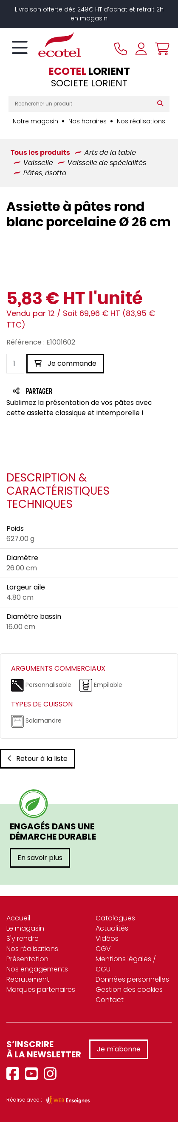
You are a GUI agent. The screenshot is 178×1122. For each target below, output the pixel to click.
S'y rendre (22, 938)
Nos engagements (37, 969)
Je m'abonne (119, 1049)
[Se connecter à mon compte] (141, 49)
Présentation (27, 959)
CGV (103, 949)
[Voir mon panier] (160, 49)
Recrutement (27, 979)
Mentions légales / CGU (126, 964)
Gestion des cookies (129, 989)
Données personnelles (132, 979)
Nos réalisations (141, 121)
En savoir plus (39, 858)
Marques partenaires (40, 989)
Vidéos (107, 938)
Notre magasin (35, 121)
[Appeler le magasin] (120, 49)
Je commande (65, 363)
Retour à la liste (38, 758)
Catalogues (115, 918)
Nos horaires (87, 121)
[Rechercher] (162, 104)
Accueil (18, 918)
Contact (110, 1000)
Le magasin (25, 928)
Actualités (112, 928)
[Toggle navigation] (19, 48)
